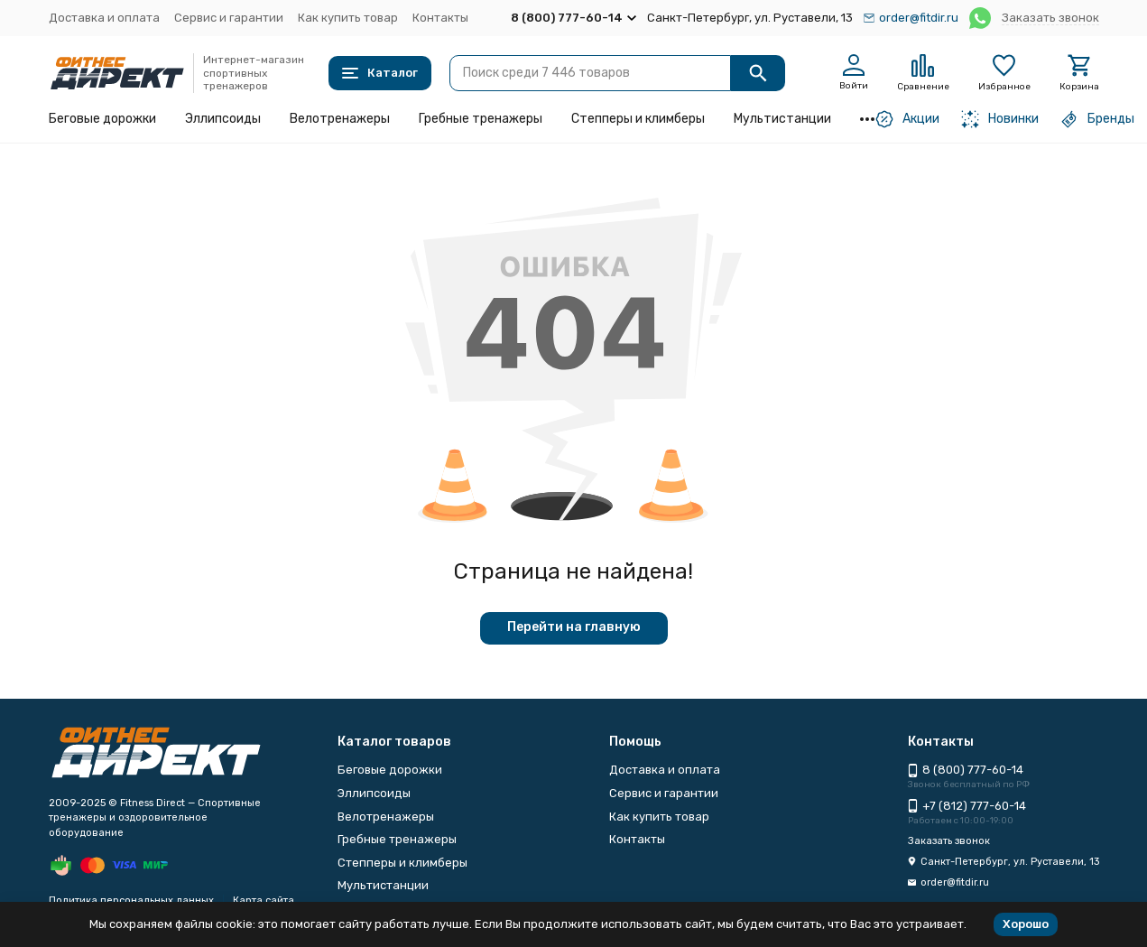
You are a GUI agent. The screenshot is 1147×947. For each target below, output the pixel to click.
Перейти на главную (574, 627)
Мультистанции (782, 118)
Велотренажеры (340, 118)
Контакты (440, 17)
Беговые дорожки (102, 118)
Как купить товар (348, 17)
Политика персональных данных (131, 900)
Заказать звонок (1050, 17)
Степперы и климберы (638, 118)
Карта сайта (263, 900)
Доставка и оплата (104, 17)
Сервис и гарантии (228, 17)
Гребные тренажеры (480, 118)
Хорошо (1026, 924)
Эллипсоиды (223, 118)
